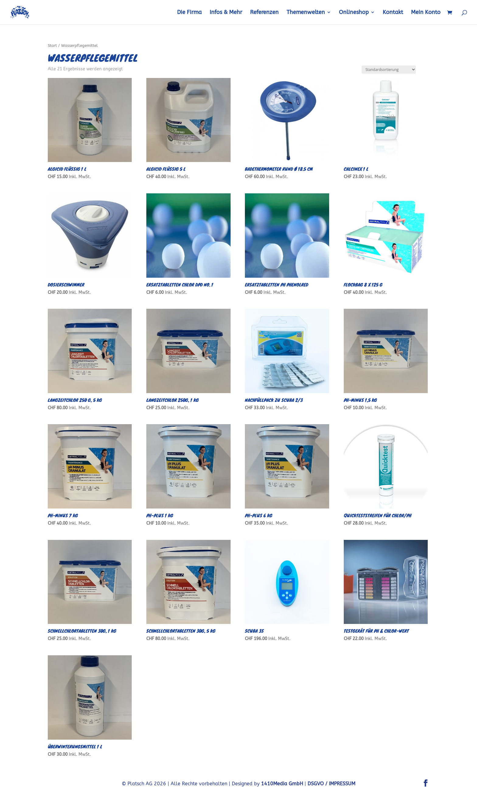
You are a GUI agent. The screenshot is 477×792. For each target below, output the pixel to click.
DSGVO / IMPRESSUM (331, 784)
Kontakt (393, 13)
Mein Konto (425, 13)
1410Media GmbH (282, 784)
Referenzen (264, 13)
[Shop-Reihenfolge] (389, 69)
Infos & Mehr (226, 13)
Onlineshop (354, 13)
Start (52, 45)
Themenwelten (306, 13)
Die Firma (189, 13)
